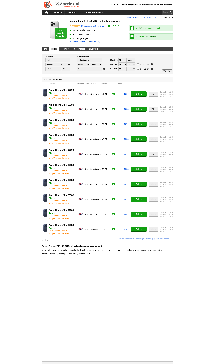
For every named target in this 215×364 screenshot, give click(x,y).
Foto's (65, 49)
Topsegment (150, 36)
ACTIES (58, 12)
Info (45, 49)
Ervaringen (93, 49)
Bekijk (139, 94)
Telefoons (73, 12)
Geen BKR (143, 69)
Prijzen (54, 49)
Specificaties (79, 49)
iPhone (143, 28)
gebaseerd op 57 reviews (92, 26)
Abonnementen (94, 12)
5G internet (143, 64)
